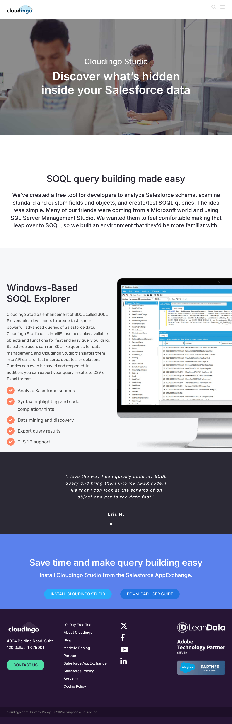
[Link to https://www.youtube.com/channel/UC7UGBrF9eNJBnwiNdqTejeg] (143, 649)
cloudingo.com (17, 712)
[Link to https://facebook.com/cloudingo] (143, 637)
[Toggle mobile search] (213, 7)
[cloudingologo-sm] (24, 627)
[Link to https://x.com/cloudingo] (143, 625)
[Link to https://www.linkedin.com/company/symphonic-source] (142, 661)
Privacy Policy (40, 712)
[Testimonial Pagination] (111, 524)
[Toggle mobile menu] (222, 7)
